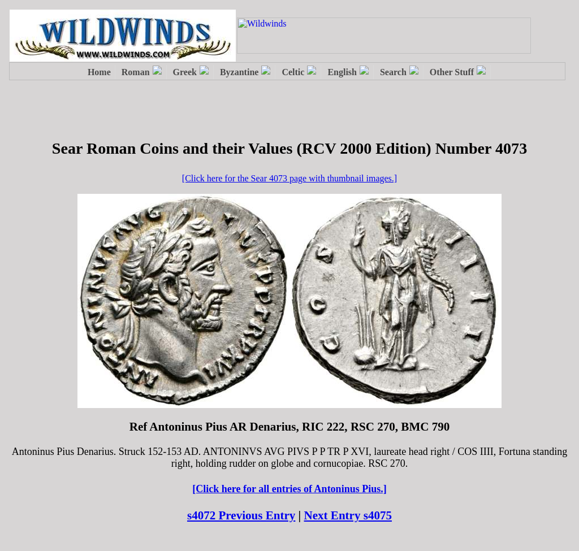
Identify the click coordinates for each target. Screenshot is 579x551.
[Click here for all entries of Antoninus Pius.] (289, 488)
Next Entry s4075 (348, 515)
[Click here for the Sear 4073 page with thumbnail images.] (289, 178)
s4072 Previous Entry (241, 515)
